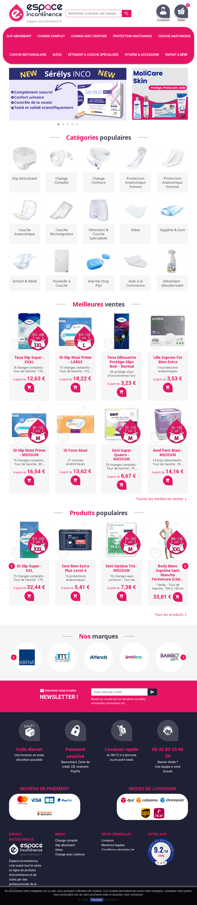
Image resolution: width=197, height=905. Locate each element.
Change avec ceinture (70, 854)
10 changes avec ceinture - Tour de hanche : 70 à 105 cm (121, 580)
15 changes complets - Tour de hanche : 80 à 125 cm (29, 464)
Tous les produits (171, 615)
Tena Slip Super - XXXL (29, 359)
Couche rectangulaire (69, 863)
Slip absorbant (65, 845)
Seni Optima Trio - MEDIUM (122, 568)
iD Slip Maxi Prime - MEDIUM (29, 452)
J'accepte (96, 899)
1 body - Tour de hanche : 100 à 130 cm (167, 587)
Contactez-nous (112, 873)
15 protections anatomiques (75, 578)
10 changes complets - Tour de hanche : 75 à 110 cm (122, 468)
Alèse (59, 850)
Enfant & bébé (64, 868)
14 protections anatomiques (167, 369)
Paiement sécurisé (114, 863)
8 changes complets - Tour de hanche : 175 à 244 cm (29, 371)
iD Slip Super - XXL (29, 568)
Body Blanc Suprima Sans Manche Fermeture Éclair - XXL (168, 575)
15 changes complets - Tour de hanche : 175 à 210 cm (29, 580)
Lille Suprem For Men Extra (167, 359)
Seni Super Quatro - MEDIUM (121, 455)
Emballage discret (113, 868)
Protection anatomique (70, 877)
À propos (107, 859)
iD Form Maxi (75, 450)
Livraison (107, 840)
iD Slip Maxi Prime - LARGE (75, 359)
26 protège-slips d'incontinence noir (122, 374)
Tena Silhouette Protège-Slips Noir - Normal (121, 362)
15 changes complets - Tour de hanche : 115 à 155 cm (75, 371)
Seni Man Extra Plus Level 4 (75, 568)
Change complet (66, 840)
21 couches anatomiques (75, 462)
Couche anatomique (69, 859)
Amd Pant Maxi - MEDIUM (168, 452)
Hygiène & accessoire (70, 873)
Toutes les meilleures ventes (162, 499)
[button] (58, 124)
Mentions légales (113, 845)
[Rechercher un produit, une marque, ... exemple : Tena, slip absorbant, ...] (98, 13)
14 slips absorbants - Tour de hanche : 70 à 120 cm (168, 464)
